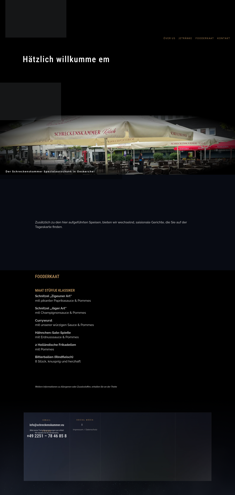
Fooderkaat (204, 39)
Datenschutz (91, 429)
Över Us (169, 39)
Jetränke (185, 39)
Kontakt (223, 39)
